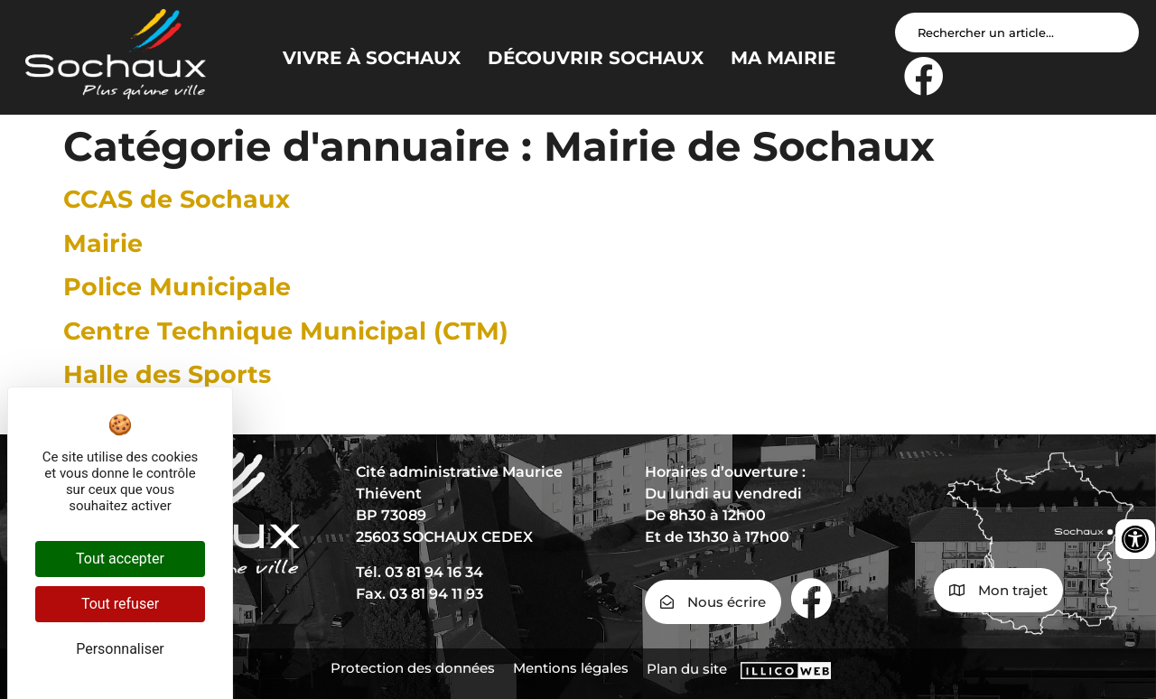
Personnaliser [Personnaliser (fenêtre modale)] (120, 648)
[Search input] (1017, 32)
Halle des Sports (167, 374)
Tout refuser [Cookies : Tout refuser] (120, 603)
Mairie (103, 243)
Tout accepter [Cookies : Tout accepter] (120, 558)
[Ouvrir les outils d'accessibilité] (1135, 539)
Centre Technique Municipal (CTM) (285, 331)
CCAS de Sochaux (176, 199)
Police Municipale (177, 287)
